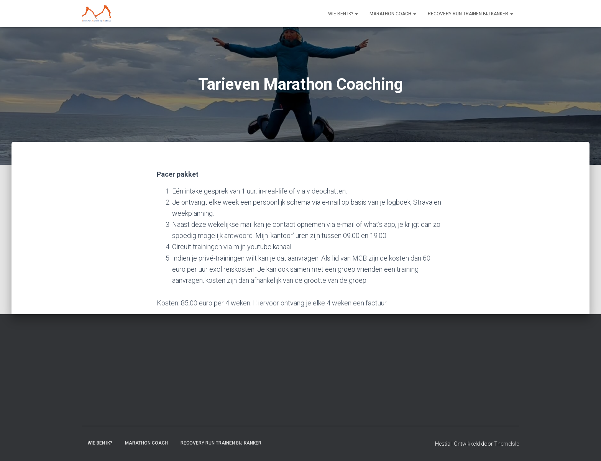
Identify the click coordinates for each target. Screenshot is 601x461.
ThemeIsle (506, 444)
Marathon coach (392, 13)
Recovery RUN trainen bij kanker (470, 13)
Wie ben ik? (343, 13)
